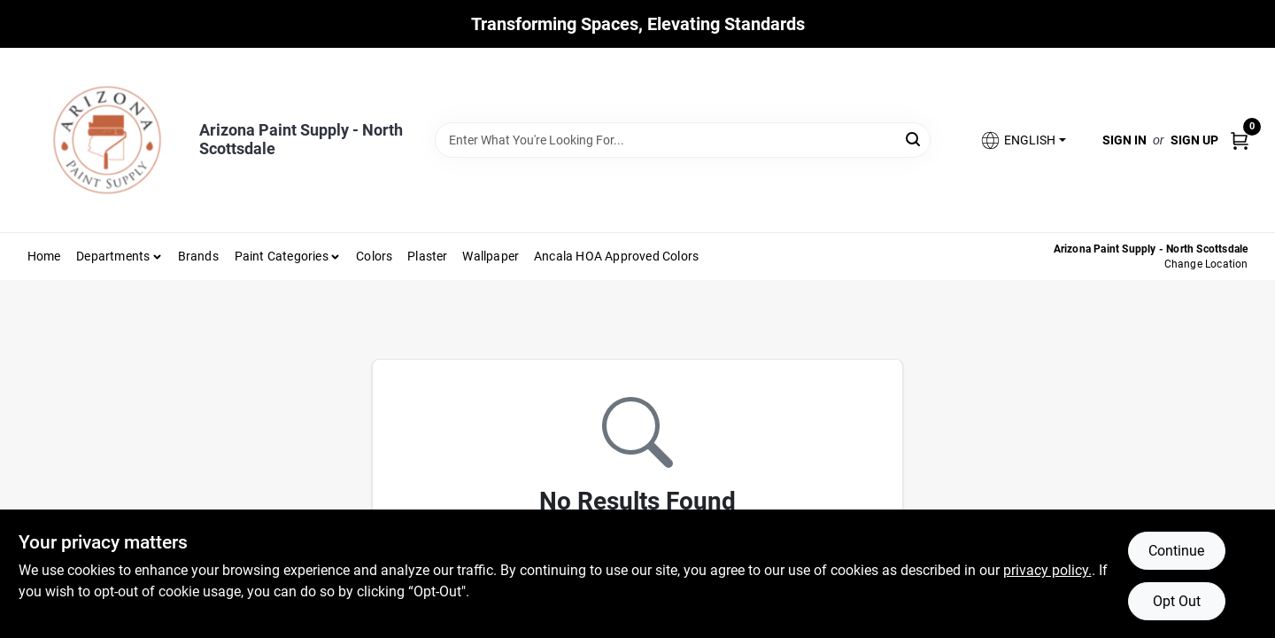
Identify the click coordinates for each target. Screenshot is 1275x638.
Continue (1176, 550)
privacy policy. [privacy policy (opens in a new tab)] (1047, 570)
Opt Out (1177, 601)
